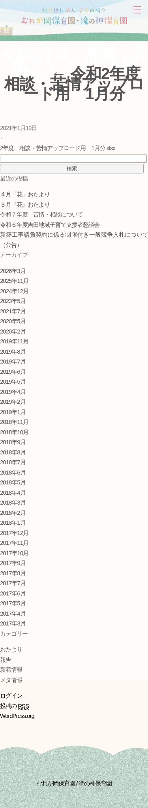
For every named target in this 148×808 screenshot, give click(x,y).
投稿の (14, 706)
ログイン (11, 695)
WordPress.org (17, 715)
